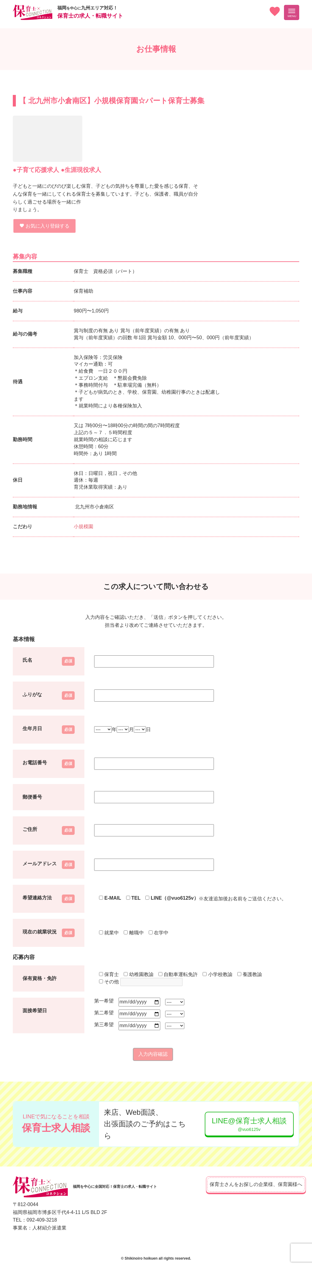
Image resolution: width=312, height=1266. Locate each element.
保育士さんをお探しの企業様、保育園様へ (247, 1184)
